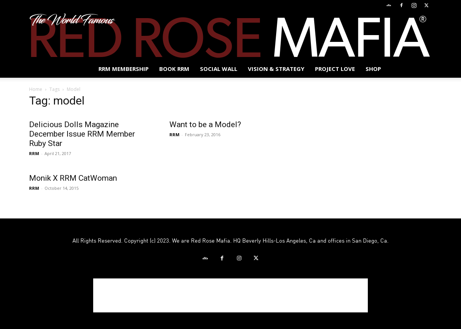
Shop (373, 68)
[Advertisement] (230, 295)
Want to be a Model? (205, 124)
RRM (34, 153)
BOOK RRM (174, 68)
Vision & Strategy (276, 68)
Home (35, 89)
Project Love (335, 68)
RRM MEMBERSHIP (123, 68)
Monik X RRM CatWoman (73, 178)
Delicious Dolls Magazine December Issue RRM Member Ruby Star (82, 134)
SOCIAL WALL (218, 68)
